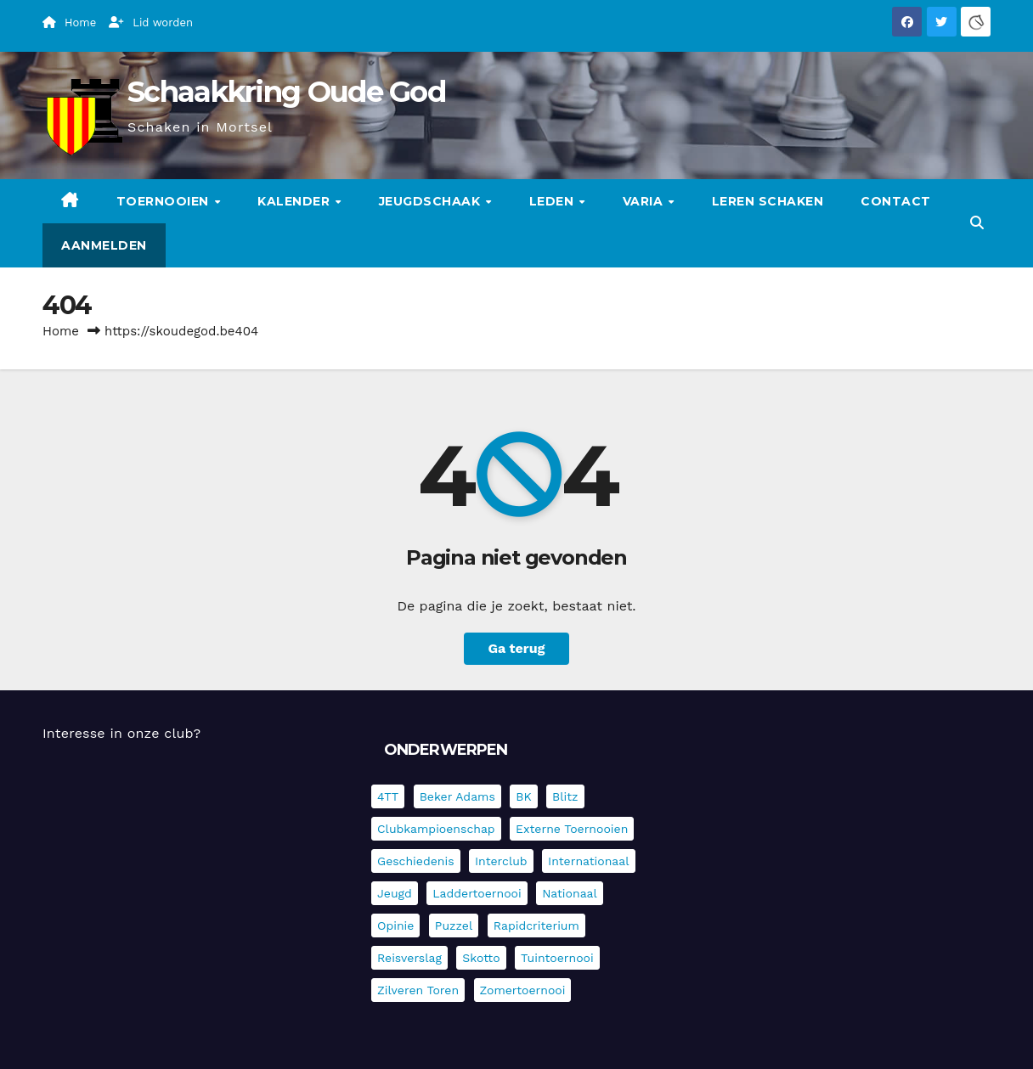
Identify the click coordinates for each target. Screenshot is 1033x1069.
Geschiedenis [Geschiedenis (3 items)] (415, 861)
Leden (553, 201)
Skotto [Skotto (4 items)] (481, 958)
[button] (977, 223)
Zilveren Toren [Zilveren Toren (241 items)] (418, 990)
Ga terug (516, 648)
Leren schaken (768, 201)
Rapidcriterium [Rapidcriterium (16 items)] (536, 925)
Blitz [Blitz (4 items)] (565, 796)
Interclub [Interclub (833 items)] (501, 861)
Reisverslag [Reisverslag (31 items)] (409, 958)
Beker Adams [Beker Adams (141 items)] (457, 796)
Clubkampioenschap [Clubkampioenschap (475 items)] (436, 829)
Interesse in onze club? (121, 733)
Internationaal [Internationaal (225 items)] (588, 861)
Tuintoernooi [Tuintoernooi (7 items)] (557, 958)
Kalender (295, 201)
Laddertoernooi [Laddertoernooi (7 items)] (476, 893)
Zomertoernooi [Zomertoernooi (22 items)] (523, 990)
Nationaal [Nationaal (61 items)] (569, 893)
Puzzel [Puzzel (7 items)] (453, 925)
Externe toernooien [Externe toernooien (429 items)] (572, 829)
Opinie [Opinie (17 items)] (395, 925)
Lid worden (151, 22)
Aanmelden (104, 245)
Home (60, 331)
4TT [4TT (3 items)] (387, 796)
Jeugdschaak (431, 201)
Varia (645, 201)
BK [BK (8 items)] (523, 796)
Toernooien (164, 201)
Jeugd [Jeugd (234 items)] (394, 893)
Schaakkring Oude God (286, 92)
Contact (896, 201)
